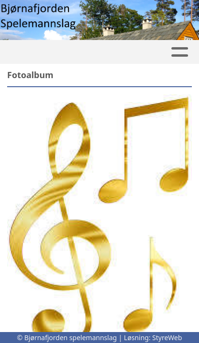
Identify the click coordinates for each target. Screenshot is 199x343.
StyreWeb (167, 337)
